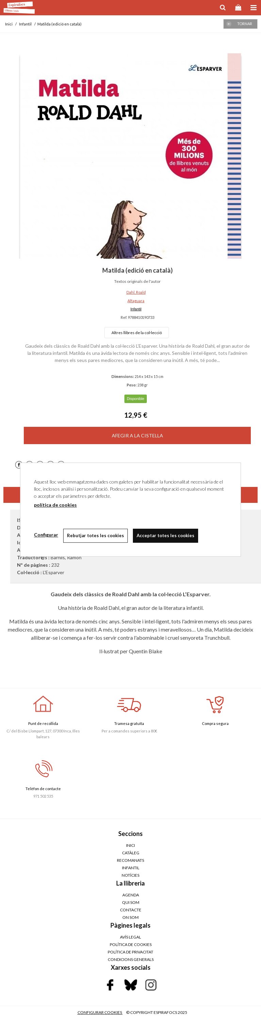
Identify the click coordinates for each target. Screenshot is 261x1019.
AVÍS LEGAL (130, 937)
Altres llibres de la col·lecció (136, 332)
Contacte (130, 909)
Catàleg (130, 852)
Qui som (130, 902)
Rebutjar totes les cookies (95, 535)
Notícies (130, 875)
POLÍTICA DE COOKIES (131, 944)
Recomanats (130, 860)
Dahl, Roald (136, 292)
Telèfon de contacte (43, 788)
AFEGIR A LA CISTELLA (137, 435)
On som (130, 917)
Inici (130, 845)
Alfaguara (135, 300)
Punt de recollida (43, 723)
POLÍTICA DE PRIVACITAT (130, 951)
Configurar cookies (100, 1012)
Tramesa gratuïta (129, 723)
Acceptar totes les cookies (165, 535)
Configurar (46, 535)
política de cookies (55, 505)
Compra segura (215, 723)
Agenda (130, 894)
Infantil (135, 309)
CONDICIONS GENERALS (131, 959)
